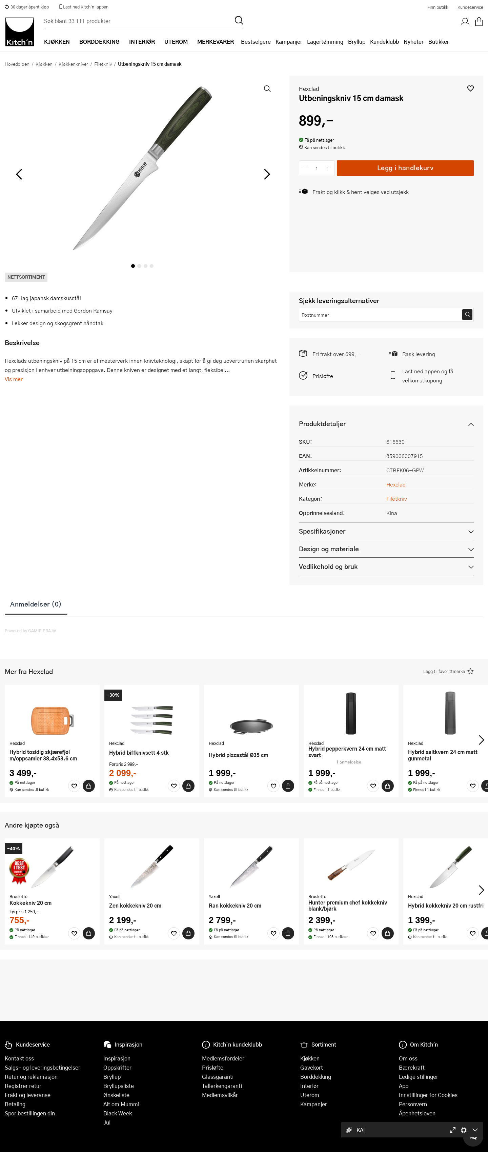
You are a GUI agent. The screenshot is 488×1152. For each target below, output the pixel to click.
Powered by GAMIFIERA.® (30, 631)
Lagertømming (325, 41)
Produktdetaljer (322, 424)
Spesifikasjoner (322, 531)
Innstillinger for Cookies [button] (428, 1095)
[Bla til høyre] (266, 174)
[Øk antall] (328, 168)
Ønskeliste (116, 1095)
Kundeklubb (384, 41)
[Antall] (317, 168)
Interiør (309, 1086)
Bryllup (356, 41)
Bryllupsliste (118, 1086)
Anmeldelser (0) (36, 604)
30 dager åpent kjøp (27, 7)
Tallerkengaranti (222, 1086)
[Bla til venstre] (19, 174)
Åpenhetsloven (417, 1113)
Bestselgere (256, 41)
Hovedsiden (17, 63)
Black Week (117, 1113)
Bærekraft (412, 1067)
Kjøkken (44, 63)
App (403, 1086)
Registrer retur (23, 1086)
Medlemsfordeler (223, 1058)
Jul (106, 1122)
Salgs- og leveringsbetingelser (42, 1067)
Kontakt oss (19, 1058)
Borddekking (315, 1076)
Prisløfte (322, 376)
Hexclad (309, 89)
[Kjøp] (89, 786)
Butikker (438, 41)
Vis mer (14, 379)
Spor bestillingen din (30, 1113)
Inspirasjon (116, 1058)
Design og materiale (329, 549)
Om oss (408, 1058)
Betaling (15, 1104)
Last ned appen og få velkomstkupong (427, 375)
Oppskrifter (117, 1067)
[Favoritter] (74, 786)
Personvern (413, 1104)
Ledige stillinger (418, 1076)
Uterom (309, 1095)
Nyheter (414, 41)
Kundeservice (470, 7)
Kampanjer (289, 41)
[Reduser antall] (305, 168)
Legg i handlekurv (405, 168)
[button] (470, 88)
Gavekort (311, 1067)
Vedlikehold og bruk (328, 566)
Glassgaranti (217, 1076)
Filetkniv (103, 63)
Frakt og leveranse (27, 1095)
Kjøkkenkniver (73, 63)
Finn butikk (437, 7)
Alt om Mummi (121, 1104)
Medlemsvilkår (220, 1095)
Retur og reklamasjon (31, 1076)
